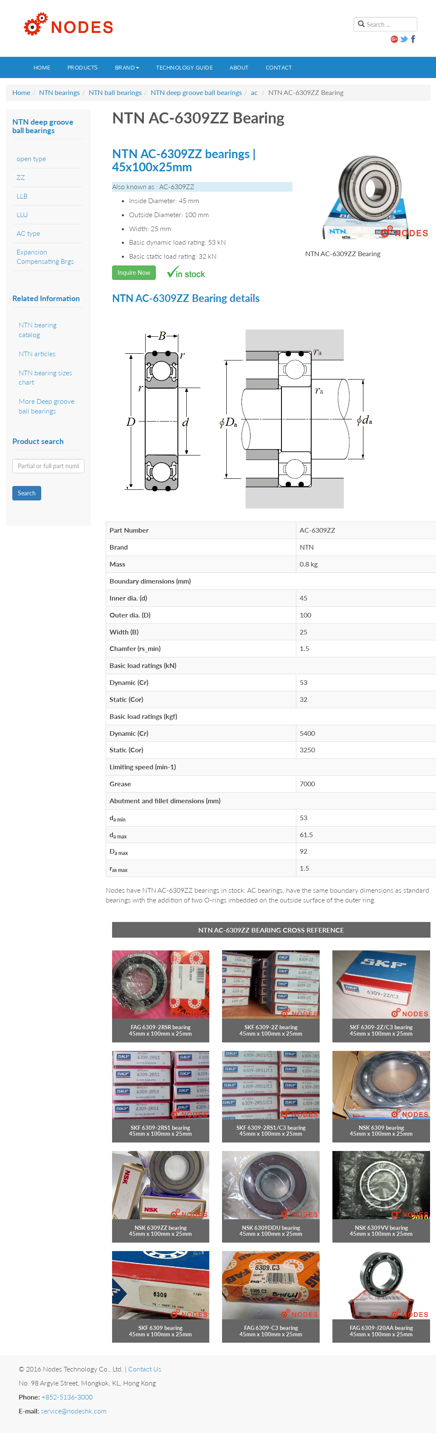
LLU (22, 214)
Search (27, 493)
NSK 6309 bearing (381, 1127)
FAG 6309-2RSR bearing (161, 1027)
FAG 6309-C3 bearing (271, 1327)
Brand (127, 67)
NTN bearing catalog (37, 329)
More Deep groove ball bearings (46, 406)
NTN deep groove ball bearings (196, 92)
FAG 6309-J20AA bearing (381, 1327)
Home (42, 67)
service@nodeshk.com (74, 1411)
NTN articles (37, 353)
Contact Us (144, 1369)
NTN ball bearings (115, 92)
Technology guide (184, 67)
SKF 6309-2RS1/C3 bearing (271, 1127)
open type (31, 158)
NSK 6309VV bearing (381, 1227)
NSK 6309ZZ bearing (161, 1227)
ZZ (21, 177)
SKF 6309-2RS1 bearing (160, 1127)
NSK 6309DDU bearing (271, 1227)
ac (254, 92)
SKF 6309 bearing (160, 1327)
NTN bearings (59, 92)
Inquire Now (134, 272)
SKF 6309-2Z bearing (271, 1027)
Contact (279, 67)
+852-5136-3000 (67, 1397)
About (239, 67)
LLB (22, 196)
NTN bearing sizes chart (45, 377)
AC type (28, 233)
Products (83, 67)
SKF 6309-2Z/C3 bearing (381, 1027)
